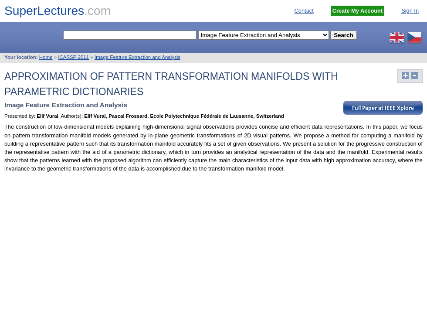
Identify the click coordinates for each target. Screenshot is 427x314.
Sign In (410, 10)
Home (46, 57)
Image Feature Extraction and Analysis (137, 57)
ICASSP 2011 (73, 57)
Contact (304, 10)
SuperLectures (57, 10)
